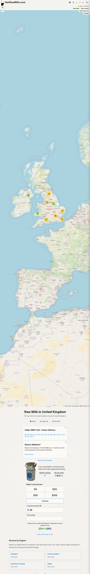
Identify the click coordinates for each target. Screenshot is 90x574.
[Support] (73, 2)
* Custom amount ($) (33, 506)
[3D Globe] (69, 2)
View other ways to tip (45, 534)
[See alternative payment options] (48, 529)
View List (56, 421)
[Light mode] (83, 2)
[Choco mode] (79, 2)
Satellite (86, 13)
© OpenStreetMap (74, 406)
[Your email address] (45, 519)
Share (33, 421)
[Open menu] (86, 2)
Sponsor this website (45, 460)
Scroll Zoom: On (84, 11)
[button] (28, 195)
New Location (85, 8)
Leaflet (65, 406)
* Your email (30, 515)
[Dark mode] (76, 2)
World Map (76, 8)
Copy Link (44, 421)
